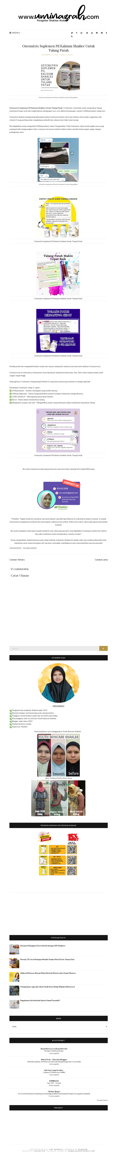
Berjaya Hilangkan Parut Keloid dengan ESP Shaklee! (42, 946)
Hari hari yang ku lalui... (54, 1070)
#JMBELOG (54, 1081)
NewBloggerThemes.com (81, 1151)
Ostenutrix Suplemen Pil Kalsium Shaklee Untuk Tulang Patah (58, 48)
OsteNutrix (15, 548)
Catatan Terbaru (17, 559)
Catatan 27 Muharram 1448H (54, 1072)
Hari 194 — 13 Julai (54, 1083)
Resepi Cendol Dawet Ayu (54, 1051)
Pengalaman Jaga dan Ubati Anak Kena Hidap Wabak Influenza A (47, 987)
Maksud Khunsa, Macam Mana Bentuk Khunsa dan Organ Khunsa (47, 973)
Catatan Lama (101, 559)
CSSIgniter (39, 1151)
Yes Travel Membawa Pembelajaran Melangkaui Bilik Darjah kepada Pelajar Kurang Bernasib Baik (54, 1094)
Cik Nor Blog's (54, 1091)
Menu (14, 33)
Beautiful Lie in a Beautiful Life (54, 1049)
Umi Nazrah (56, 1149)
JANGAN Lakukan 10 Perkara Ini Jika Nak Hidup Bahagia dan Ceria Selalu (54, 1062)
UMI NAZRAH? (58, 706)
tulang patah (29, 548)
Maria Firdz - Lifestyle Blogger (54, 1059)
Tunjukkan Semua (102, 1100)
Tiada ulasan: (67, 55)
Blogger (83, 1149)
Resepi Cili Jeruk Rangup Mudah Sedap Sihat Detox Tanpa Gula (47, 959)
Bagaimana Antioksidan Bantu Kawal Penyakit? (40, 1000)
